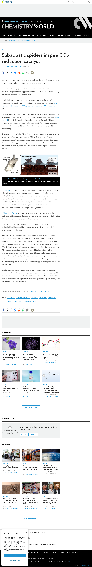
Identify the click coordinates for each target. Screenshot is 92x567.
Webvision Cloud (86, 565)
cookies (71, 561)
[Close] (26, 532)
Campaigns (45, 552)
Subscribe (23, 21)
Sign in (23, 434)
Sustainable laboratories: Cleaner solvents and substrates (31, 388)
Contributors (34, 532)
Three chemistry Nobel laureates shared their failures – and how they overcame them (50, 501)
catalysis (11, 297)
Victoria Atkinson (7, 395)
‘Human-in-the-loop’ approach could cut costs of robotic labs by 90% (30, 501)
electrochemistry (23, 297)
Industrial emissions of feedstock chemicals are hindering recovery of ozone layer (50, 468)
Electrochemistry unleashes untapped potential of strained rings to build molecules (51, 389)
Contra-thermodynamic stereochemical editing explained (50, 356)
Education (79, 2)
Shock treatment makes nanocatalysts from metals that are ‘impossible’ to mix (30, 356)
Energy (34, 297)
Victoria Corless (52, 397)
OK (15, 555)
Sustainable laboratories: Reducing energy (10, 388)
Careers (5, 384)
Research (6, 352)
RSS (42, 532)
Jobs (19, 40)
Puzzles (34, 40)
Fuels (10, 301)
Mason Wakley (51, 362)
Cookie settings (15, 560)
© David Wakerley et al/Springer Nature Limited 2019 (25, 179)
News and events (33, 552)
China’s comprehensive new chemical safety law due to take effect (30, 467)
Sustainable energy (30, 301)
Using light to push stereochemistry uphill (10, 466)
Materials (18, 301)
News (3, 49)
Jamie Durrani (10, 364)
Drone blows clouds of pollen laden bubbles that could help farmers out (11, 356)
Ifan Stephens (7, 190)
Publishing (71, 2)
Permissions (52, 544)
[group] (86, 35)
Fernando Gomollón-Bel (13, 66)
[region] (14, 547)
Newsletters (12, 40)
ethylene (52, 297)
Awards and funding (58, 552)
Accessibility (43, 544)
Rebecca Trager (31, 474)
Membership (86, 2)
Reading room (26, 40)
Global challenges (72, 552)
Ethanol (43, 297)
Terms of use (33, 544)
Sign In (6, 21)
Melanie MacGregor (9, 213)
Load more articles (31, 407)
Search (52, 21)
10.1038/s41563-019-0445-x (39, 291)
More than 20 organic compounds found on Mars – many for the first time (10, 501)
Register (14, 21)
